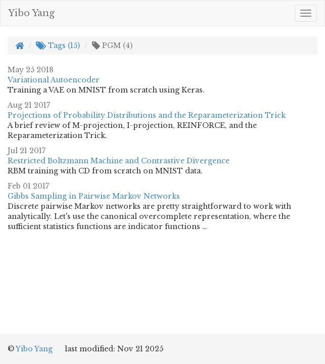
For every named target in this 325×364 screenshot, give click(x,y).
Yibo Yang (31, 13)
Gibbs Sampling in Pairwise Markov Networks (94, 196)
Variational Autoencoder (54, 79)
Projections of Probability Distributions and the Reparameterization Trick (147, 115)
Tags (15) (58, 45)
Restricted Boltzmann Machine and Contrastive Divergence (118, 160)
